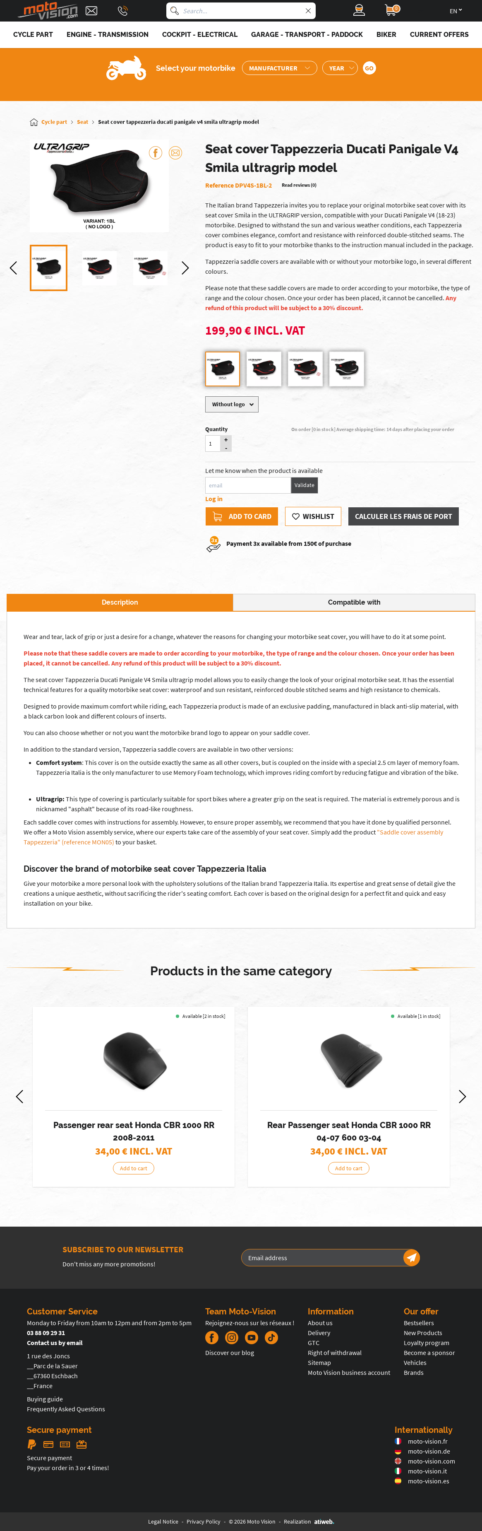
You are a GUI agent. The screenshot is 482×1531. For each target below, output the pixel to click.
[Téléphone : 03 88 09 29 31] (123, 11)
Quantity (216, 429)
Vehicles (415, 1362)
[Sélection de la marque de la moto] (279, 68)
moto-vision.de (422, 1451)
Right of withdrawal (335, 1352)
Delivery (319, 1332)
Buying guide (45, 1399)
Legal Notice (163, 1521)
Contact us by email (55, 1342)
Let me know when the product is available (264, 470)
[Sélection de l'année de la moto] (340, 68)
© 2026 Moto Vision (252, 1521)
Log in (214, 498)
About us (320, 1323)
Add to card (241, 516)
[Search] (174, 10)
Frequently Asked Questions (66, 1409)
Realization (309, 1521)
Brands (414, 1372)
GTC (313, 1342)
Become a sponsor (429, 1352)
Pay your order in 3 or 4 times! (68, 1467)
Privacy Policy (204, 1521)
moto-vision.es (422, 1481)
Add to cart (133, 1168)
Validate (304, 485)
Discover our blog (229, 1352)
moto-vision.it (421, 1471)
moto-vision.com (425, 1461)
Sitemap (319, 1362)
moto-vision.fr (421, 1441)
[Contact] (91, 11)
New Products (423, 1332)
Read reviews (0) (299, 185)
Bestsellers (419, 1323)
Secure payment (49, 1458)
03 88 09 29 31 (46, 1332)
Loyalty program (426, 1342)
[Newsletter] (411, 1257)
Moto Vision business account (349, 1372)
